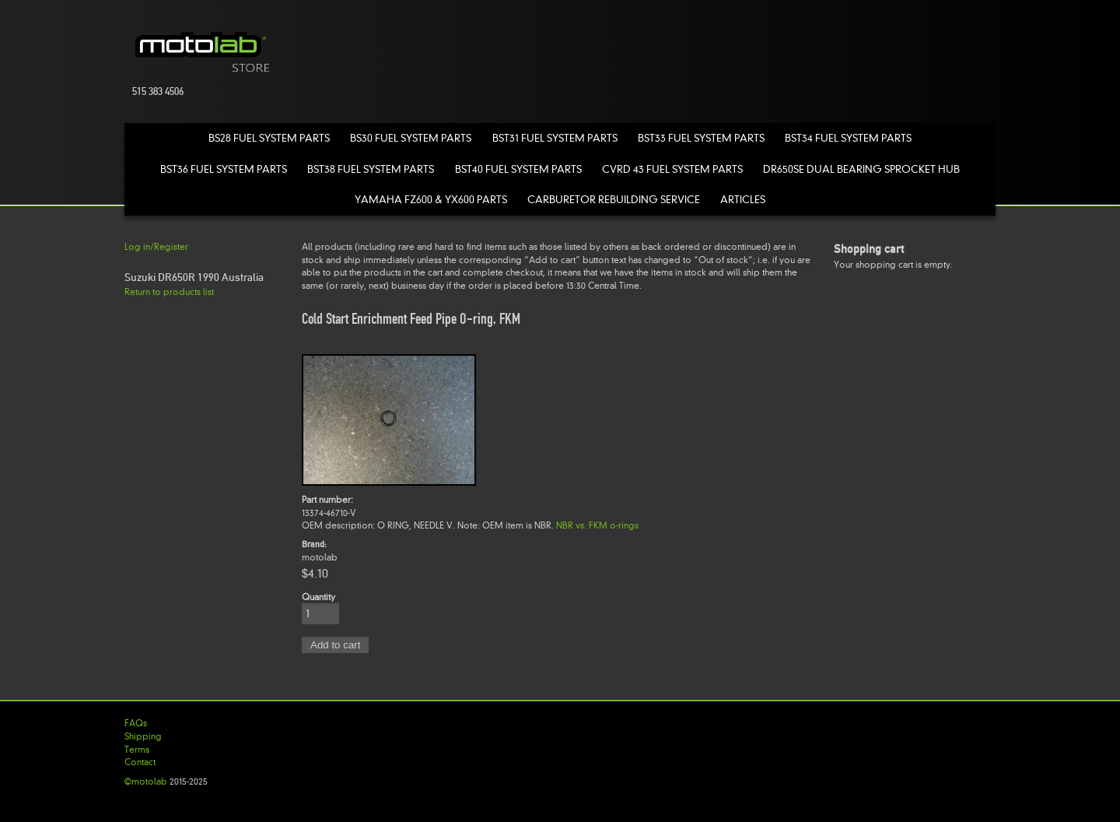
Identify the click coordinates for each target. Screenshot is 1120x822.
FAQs (135, 723)
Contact (140, 762)
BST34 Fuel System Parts (848, 138)
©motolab (145, 781)
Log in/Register (156, 246)
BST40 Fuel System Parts (518, 169)
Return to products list (169, 291)
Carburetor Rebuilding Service (613, 199)
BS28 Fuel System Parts (269, 138)
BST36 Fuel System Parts (223, 169)
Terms (136, 749)
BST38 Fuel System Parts (370, 169)
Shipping (143, 736)
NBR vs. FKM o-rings (597, 525)
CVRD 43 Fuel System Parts (672, 169)
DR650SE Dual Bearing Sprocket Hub (861, 169)
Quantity (318, 597)
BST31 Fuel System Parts (555, 138)
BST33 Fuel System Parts (701, 138)
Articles (742, 199)
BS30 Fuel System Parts (410, 138)
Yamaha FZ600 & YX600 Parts (431, 199)
